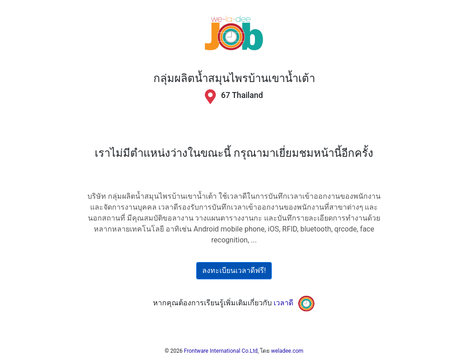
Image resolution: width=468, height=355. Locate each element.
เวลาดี (283, 302)
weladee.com (287, 351)
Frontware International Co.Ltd (221, 351)
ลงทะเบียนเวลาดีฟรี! (234, 270)
